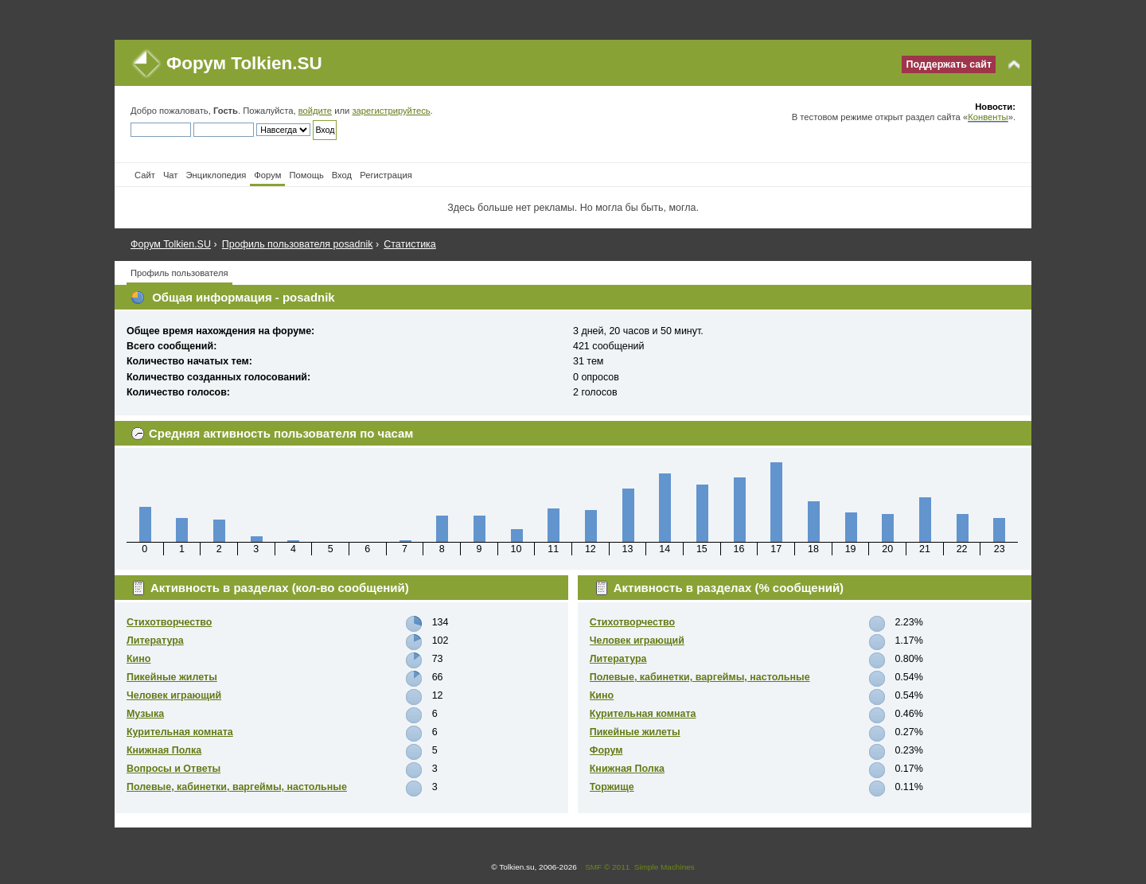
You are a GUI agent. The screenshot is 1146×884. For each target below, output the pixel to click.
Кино (138, 658)
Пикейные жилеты (172, 677)
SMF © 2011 (607, 867)
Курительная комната (180, 732)
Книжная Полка (164, 750)
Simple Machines (664, 867)
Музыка (145, 713)
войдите (315, 110)
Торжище (612, 786)
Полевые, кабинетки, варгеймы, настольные (237, 786)
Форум (606, 750)
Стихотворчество (169, 622)
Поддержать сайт (949, 64)
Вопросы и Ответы (173, 768)
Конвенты (988, 117)
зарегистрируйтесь (391, 110)
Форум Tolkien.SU (244, 63)
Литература (155, 640)
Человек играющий (174, 695)
